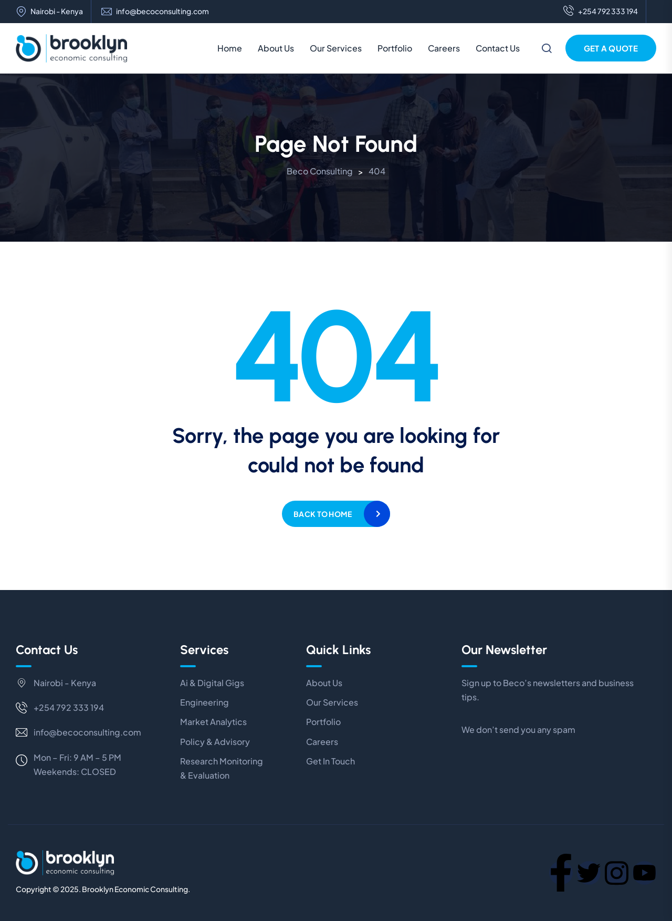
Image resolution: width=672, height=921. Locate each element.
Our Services (336, 48)
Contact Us (498, 48)
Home (229, 48)
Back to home (322, 514)
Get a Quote (611, 48)
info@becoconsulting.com (162, 11)
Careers (444, 48)
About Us (276, 48)
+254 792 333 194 (600, 11)
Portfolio (394, 48)
